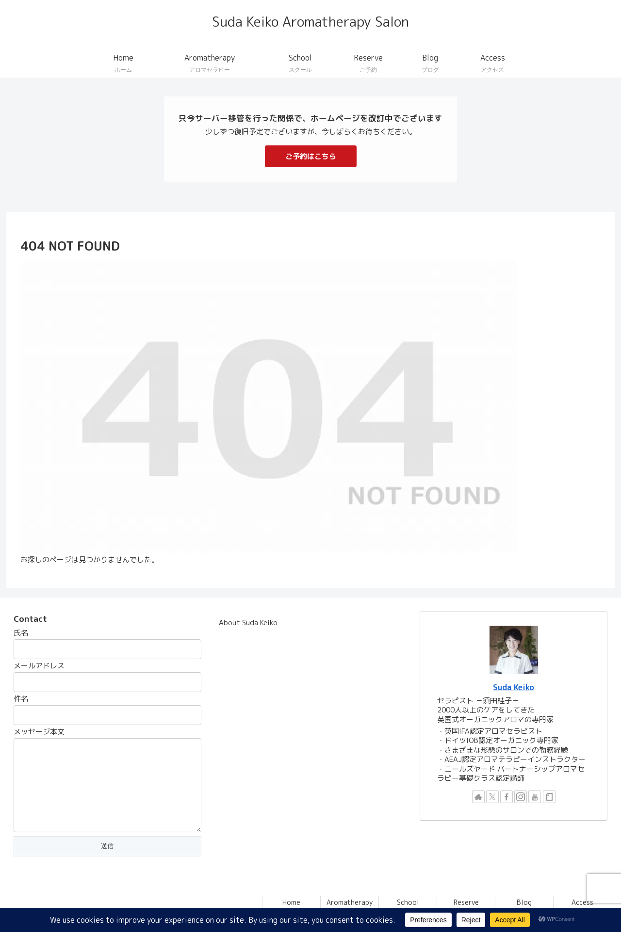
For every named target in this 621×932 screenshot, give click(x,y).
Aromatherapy (350, 902)
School (408, 902)
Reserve (466, 902)
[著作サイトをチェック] (478, 796)
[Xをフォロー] (492, 796)
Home (291, 902)
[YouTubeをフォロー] (534, 796)
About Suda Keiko (248, 622)
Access (582, 902)
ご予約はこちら (310, 156)
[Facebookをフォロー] (506, 796)
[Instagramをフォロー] (520, 796)
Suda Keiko (513, 687)
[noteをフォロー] (549, 796)
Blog (524, 902)
